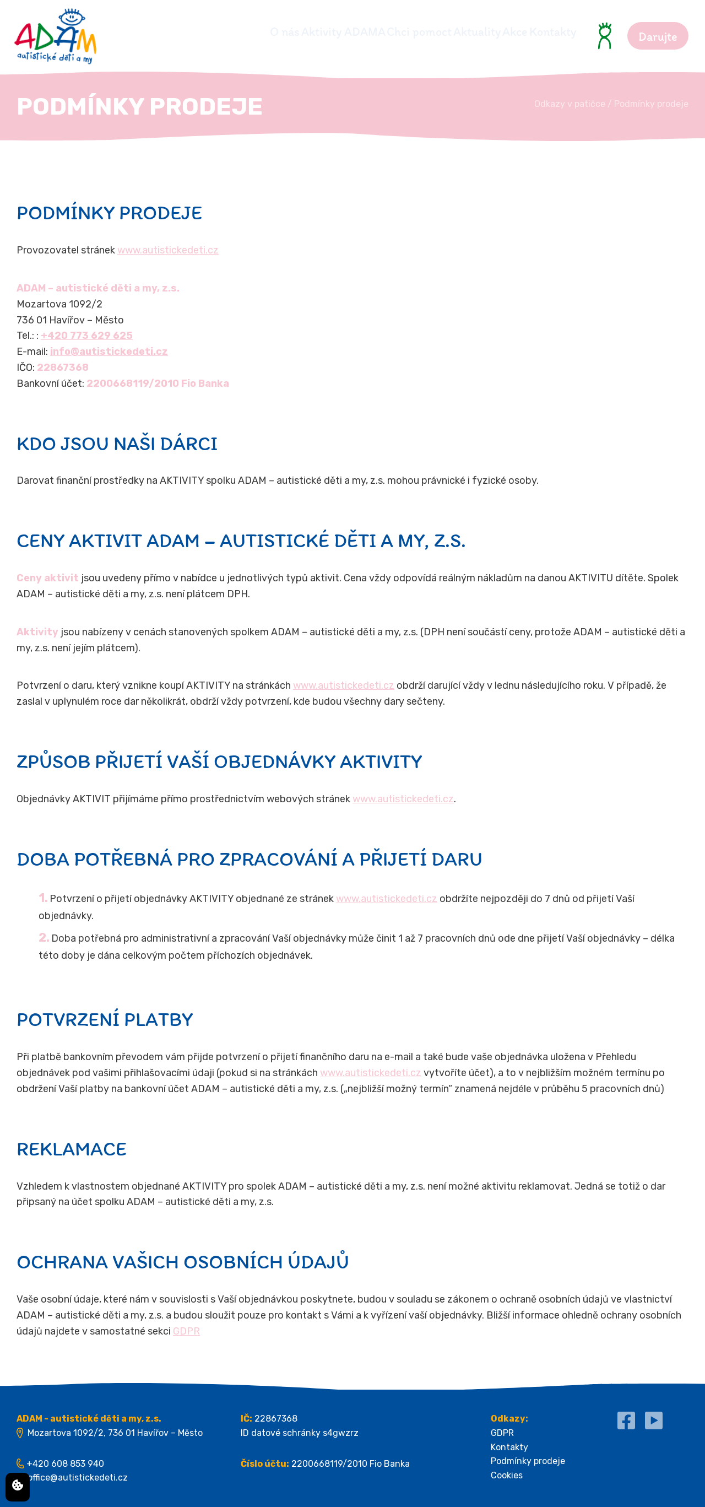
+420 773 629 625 (87, 336)
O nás (182, 31)
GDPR (186, 1331)
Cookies (507, 1475)
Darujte (657, 36)
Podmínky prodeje (528, 1461)
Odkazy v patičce (569, 104)
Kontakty (552, 31)
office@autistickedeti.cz (78, 1477)
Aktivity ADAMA (261, 31)
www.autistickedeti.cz (168, 250)
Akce (494, 31)
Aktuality (436, 31)
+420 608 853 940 (65, 1464)
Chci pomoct (358, 31)
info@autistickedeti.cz (109, 351)
